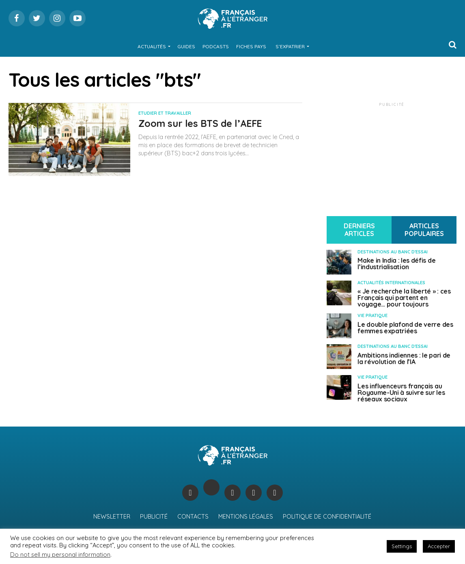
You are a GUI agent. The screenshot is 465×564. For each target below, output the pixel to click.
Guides (186, 46)
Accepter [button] (439, 546)
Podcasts (215, 46)
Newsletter (111, 516)
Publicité (154, 516)
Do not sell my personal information (60, 554)
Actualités (152, 46)
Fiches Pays (251, 46)
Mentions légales (245, 516)
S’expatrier (290, 46)
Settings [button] (402, 546)
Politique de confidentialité (327, 516)
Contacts (193, 516)
